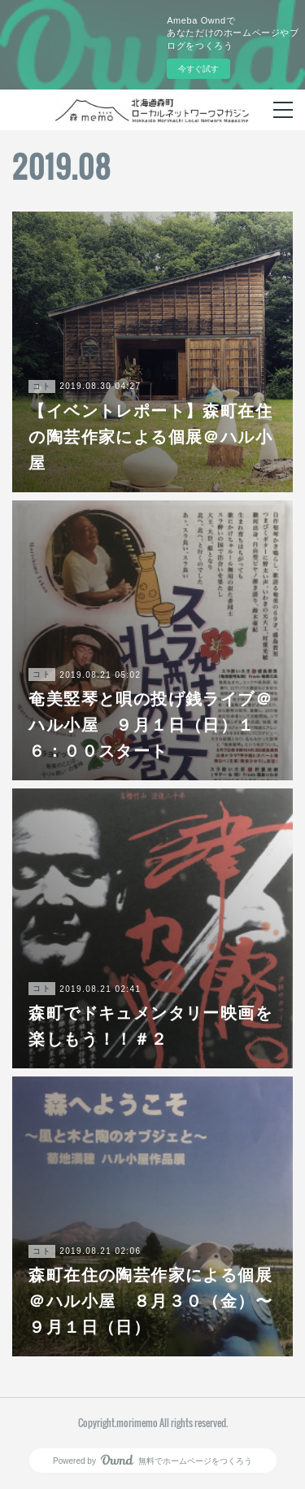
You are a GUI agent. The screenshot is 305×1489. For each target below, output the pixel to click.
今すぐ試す (198, 68)
